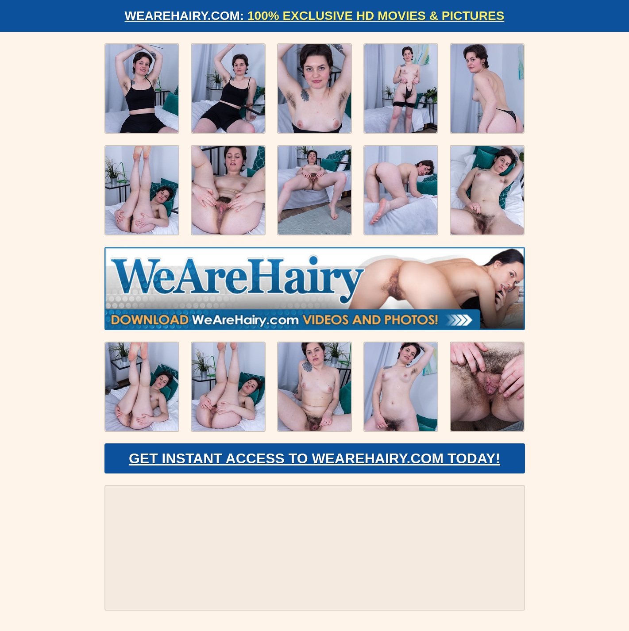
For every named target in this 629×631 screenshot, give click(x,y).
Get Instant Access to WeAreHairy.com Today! (314, 458)
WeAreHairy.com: (315, 16)
